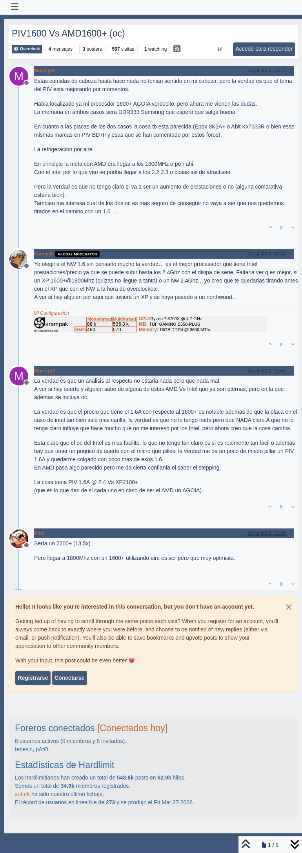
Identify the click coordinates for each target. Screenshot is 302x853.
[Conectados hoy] (132, 728)
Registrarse (33, 678)
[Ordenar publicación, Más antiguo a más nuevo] (220, 49)
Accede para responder (264, 49)
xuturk (22, 794)
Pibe (39, 533)
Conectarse (69, 678)
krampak (44, 254)
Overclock (27, 48)
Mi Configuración (51, 313)
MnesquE (44, 70)
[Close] (289, 607)
